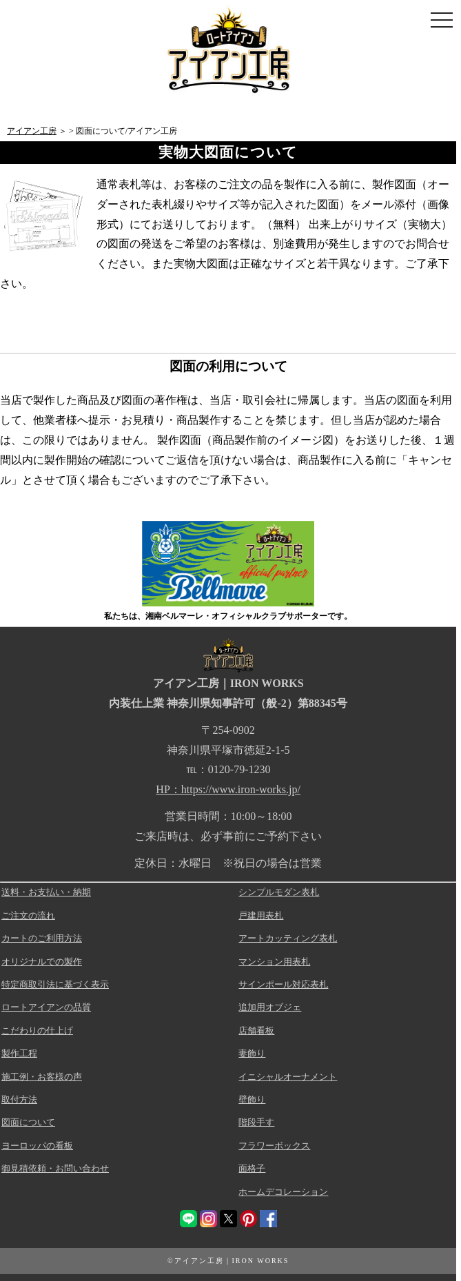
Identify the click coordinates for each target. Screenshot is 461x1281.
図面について (28, 1122)
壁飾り (251, 1099)
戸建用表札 (260, 915)
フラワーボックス (274, 1145)
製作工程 (19, 1053)
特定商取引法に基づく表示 (55, 984)
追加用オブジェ (269, 1007)
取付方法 (19, 1099)
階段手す (256, 1122)
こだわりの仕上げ (37, 1030)
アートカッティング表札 (287, 938)
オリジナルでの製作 (41, 961)
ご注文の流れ (28, 915)
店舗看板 (256, 1030)
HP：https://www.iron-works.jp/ (228, 789)
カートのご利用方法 (41, 938)
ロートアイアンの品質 (46, 1007)
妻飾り (251, 1053)
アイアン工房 (32, 131)
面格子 (251, 1168)
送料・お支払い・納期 (46, 892)
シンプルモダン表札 (278, 892)
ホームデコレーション (283, 1192)
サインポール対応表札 (283, 984)
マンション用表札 (274, 961)
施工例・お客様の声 (41, 1077)
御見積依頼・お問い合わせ (55, 1168)
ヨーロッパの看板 (37, 1145)
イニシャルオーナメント (287, 1077)
